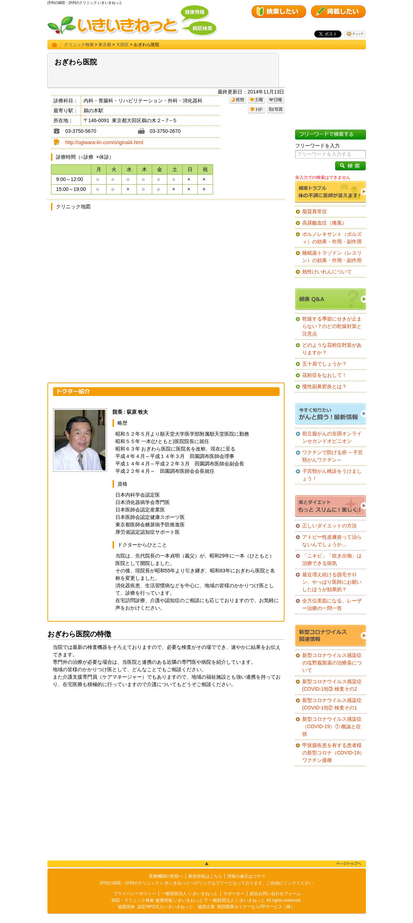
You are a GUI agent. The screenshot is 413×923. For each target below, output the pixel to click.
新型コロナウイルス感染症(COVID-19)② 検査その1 (332, 703)
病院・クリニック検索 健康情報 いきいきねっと (157, 900)
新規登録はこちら (205, 876)
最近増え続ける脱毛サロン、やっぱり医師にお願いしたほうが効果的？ (332, 582)
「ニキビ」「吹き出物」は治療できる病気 (332, 559)
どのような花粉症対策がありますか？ (332, 348)
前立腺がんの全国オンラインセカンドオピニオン (332, 437)
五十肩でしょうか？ (324, 364)
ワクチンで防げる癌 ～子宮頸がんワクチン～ (332, 456)
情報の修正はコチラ (246, 876)
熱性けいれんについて (327, 271)
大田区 (122, 44)
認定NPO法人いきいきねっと (165, 906)
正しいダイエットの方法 (329, 525)
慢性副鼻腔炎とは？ (324, 386)
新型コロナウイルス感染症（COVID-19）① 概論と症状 (332, 726)
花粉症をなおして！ (324, 375)
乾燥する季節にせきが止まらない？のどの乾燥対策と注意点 (332, 326)
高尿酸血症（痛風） (324, 223)
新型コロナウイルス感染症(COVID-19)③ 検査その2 (332, 685)
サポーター (234, 893)
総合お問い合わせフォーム (275, 893)
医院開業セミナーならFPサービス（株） (256, 906)
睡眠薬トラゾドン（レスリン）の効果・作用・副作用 (332, 256)
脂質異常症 (314, 211)
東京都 (104, 44)
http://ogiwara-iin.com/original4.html (104, 142)
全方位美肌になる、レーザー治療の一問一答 (332, 604)
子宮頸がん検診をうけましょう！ (332, 474)
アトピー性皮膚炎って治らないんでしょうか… (332, 540)
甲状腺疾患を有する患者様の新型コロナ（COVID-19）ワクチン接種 (333, 752)
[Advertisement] (166, 748)
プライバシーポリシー (135, 893)
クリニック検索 (79, 44)
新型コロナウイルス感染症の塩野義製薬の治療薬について (332, 662)
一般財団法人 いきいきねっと (189, 893)
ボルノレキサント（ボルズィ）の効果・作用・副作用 (332, 237)
